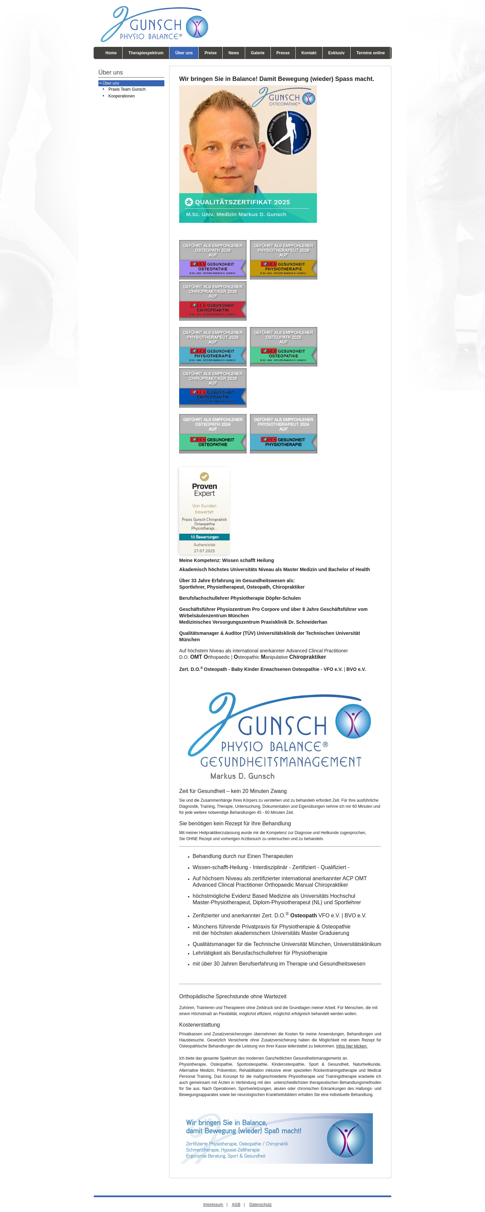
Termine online (370, 53)
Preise (210, 53)
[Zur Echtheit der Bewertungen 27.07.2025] (204, 547)
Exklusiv (336, 53)
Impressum (213, 1204)
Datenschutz (260, 1204)
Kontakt (309, 53)
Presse (283, 53)
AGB (236, 1204)
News (233, 53)
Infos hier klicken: (351, 1046)
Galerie (258, 53)
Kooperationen (121, 96)
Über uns (184, 53)
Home (111, 53)
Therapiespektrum (145, 53)
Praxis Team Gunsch (127, 89)
